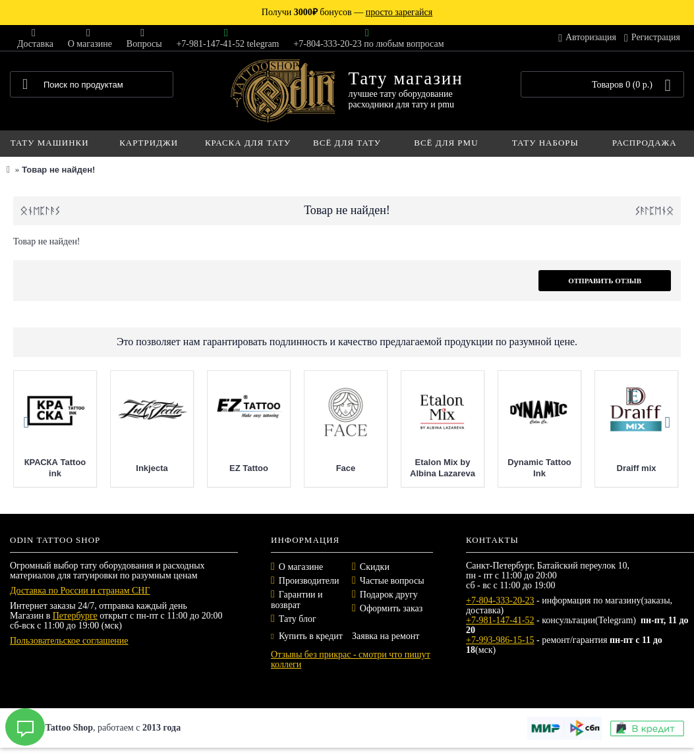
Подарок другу (389, 595)
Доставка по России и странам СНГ (80, 591)
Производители (309, 581)
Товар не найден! (58, 170)
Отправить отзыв (604, 281)
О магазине (301, 567)
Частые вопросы (392, 581)
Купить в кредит (307, 636)
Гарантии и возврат (297, 600)
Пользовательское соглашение (69, 641)
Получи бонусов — (347, 12)
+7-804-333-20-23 (500, 600)
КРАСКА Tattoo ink (55, 467)
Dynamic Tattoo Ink (539, 467)
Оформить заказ (391, 608)
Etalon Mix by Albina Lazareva (442, 467)
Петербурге (75, 616)
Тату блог (297, 619)
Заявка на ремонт (385, 636)
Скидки (375, 567)
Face (346, 468)
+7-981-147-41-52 (500, 620)
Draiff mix (636, 468)
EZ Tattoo (248, 468)
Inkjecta (151, 468)
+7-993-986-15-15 (500, 640)
